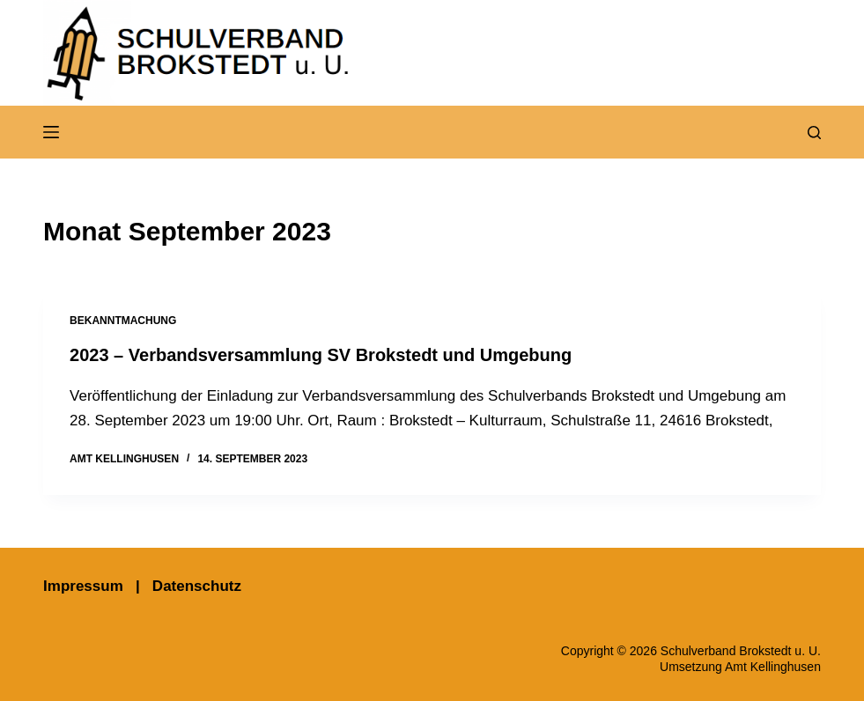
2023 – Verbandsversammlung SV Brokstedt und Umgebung (321, 355)
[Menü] (51, 132)
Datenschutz (196, 586)
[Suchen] (814, 132)
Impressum (83, 586)
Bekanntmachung (123, 320)
